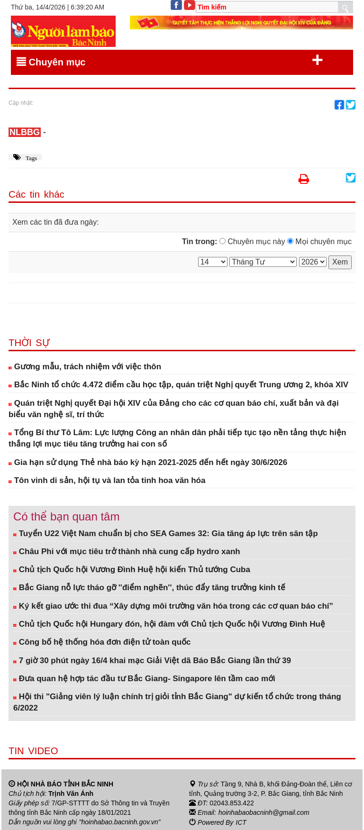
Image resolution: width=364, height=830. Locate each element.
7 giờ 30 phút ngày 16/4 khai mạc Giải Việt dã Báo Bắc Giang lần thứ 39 (152, 660)
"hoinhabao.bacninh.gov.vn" (120, 822)
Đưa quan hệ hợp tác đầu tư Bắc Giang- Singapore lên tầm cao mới (144, 678)
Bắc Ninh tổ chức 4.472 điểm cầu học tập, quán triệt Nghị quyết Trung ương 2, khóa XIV (178, 384)
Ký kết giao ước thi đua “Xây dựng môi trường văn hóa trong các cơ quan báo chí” (173, 606)
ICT (241, 822)
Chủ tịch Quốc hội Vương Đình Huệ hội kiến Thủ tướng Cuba (131, 569)
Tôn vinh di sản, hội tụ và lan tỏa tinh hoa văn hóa (107, 480)
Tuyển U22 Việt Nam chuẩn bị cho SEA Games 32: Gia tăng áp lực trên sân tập (165, 533)
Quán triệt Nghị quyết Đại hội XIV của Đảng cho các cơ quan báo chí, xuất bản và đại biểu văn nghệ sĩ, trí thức (174, 409)
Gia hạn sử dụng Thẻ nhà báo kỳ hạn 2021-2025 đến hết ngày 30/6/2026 (148, 462)
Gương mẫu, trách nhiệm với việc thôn (85, 366)
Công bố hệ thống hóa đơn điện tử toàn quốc (102, 642)
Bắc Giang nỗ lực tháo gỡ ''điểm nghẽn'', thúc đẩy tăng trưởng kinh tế (149, 587)
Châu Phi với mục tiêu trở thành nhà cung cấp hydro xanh (126, 551)
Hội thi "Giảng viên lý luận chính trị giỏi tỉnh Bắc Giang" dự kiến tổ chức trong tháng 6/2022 (177, 702)
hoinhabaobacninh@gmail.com (263, 812)
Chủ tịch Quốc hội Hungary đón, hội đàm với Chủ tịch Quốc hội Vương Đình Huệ (169, 624)
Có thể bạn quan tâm (66, 516)
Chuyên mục (170, 60)
